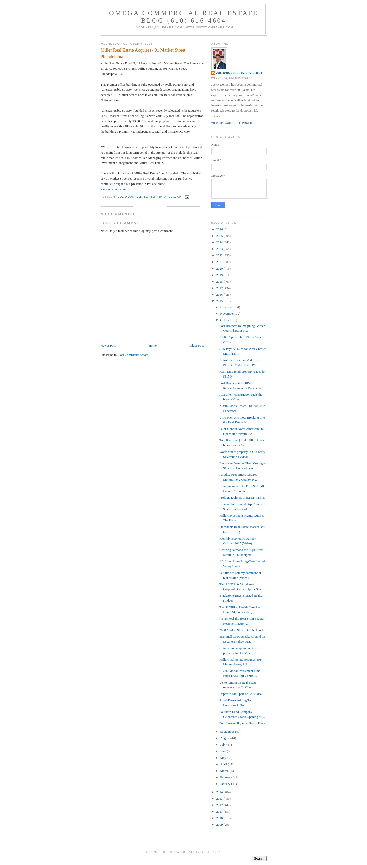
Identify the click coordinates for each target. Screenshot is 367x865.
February (226, 777)
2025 (220, 236)
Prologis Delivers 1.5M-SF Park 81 (242, 497)
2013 (220, 798)
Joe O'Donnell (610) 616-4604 (239, 73)
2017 (220, 288)
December (227, 307)
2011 (220, 811)
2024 (220, 242)
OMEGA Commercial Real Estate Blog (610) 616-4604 (183, 16)
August (225, 738)
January (225, 784)
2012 (220, 805)
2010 (220, 818)
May (223, 758)
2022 (220, 255)
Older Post (197, 345)
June (223, 751)
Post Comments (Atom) (134, 355)
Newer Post (108, 345)
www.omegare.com (113, 189)
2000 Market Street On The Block (241, 630)
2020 (220, 268)
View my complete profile (233, 123)
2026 (220, 229)
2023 (220, 249)
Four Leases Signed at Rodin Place (242, 723)
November (227, 313)
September (227, 731)
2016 (220, 294)
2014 (220, 792)
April (224, 764)
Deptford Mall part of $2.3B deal (241, 694)
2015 (220, 301)
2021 (220, 262)
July (223, 744)
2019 (220, 275)
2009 (220, 824)
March (224, 771)
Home (153, 345)
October (225, 320)
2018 (220, 281)
